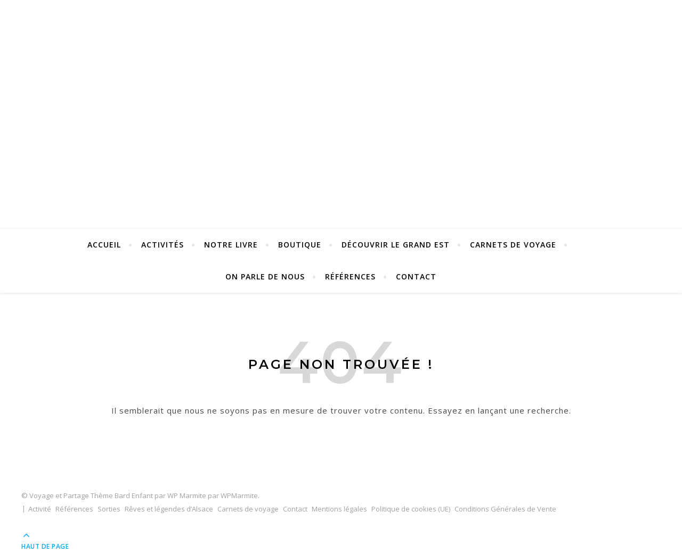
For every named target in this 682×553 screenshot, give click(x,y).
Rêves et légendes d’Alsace (169, 509)
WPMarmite (239, 495)
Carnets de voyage (513, 245)
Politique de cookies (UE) (410, 509)
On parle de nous (265, 276)
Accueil (104, 245)
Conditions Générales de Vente (505, 509)
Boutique (299, 245)
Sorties (109, 509)
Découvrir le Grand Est (396, 245)
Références (350, 276)
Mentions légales (339, 509)
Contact (416, 276)
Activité (39, 509)
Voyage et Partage (341, 97)
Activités (162, 245)
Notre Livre (231, 245)
